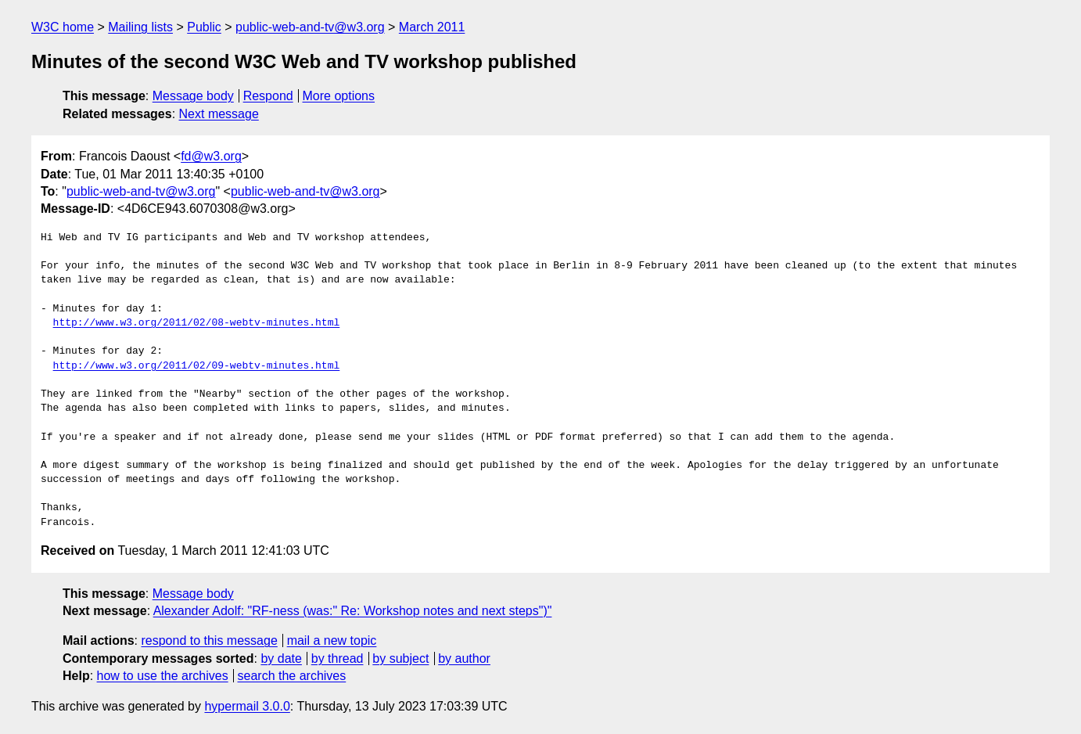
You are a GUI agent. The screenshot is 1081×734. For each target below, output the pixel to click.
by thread (337, 658)
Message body (193, 96)
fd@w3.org (211, 156)
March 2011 (432, 27)
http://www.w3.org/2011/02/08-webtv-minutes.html (196, 323)
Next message (219, 114)
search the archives (292, 675)
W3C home (62, 27)
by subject (400, 658)
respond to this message (209, 640)
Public (204, 27)
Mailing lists (140, 27)
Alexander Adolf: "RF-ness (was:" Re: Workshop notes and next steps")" (352, 610)
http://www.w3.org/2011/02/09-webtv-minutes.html (196, 366)
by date (280, 658)
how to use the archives (162, 675)
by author (464, 658)
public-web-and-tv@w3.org (310, 27)
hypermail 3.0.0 (246, 706)
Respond (268, 96)
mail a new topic (332, 640)
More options (339, 96)
